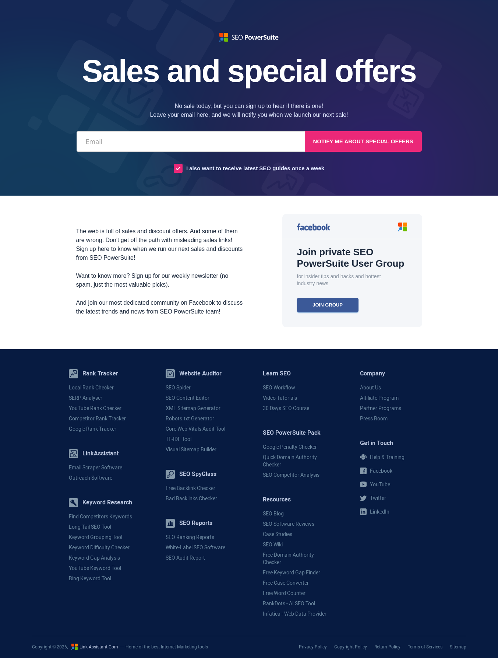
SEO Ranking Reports (190, 537)
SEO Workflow (279, 388)
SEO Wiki (273, 544)
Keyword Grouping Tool (95, 537)
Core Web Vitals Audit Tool (195, 429)
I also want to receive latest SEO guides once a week (255, 168)
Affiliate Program (379, 398)
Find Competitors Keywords (100, 516)
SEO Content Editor (187, 398)
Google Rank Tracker (92, 429)
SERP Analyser (85, 398)
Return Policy (387, 647)
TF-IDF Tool (178, 439)
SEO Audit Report (185, 558)
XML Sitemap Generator (193, 408)
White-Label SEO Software (195, 547)
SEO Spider (178, 388)
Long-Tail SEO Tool (90, 527)
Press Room (374, 418)
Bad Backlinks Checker (191, 498)
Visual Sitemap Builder (191, 449)
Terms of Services (425, 647)
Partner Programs (380, 408)
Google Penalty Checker (290, 447)
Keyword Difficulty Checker (99, 547)
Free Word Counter (284, 593)
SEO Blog (273, 514)
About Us (370, 388)
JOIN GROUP (327, 305)
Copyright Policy (350, 647)
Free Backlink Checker (190, 488)
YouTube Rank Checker (95, 408)
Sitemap (458, 647)
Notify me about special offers (363, 141)
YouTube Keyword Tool (95, 568)
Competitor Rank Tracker (97, 418)
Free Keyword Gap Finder (291, 572)
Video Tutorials (280, 398)
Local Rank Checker (91, 388)
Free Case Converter (286, 583)
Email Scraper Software (95, 467)
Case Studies (277, 534)
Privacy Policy (313, 647)
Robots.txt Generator (190, 418)
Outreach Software (90, 478)
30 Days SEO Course (286, 408)
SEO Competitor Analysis (291, 475)
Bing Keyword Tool (90, 578)
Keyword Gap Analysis (94, 558)
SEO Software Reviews (288, 524)
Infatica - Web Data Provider (294, 614)
